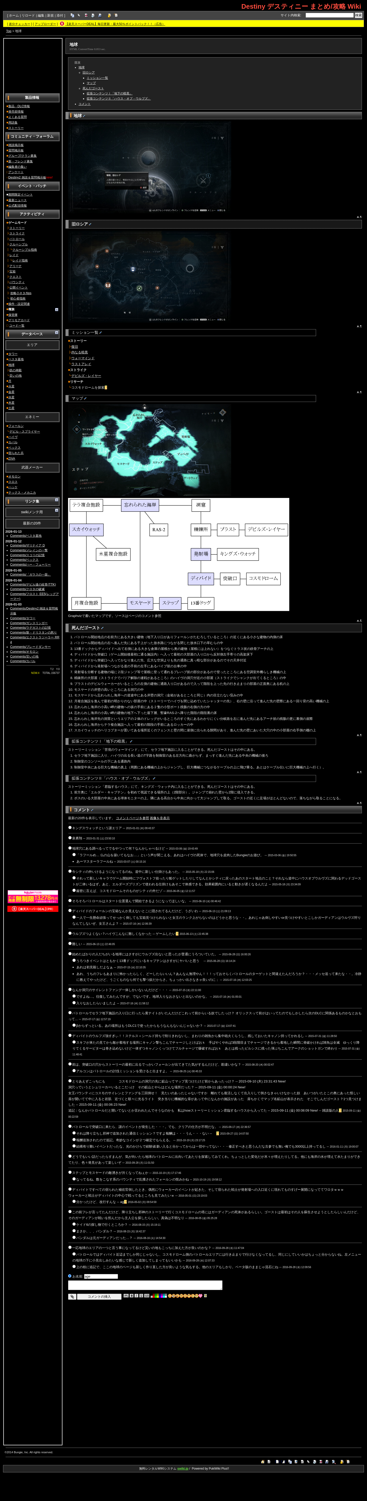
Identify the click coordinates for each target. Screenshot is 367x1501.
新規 (50, 15)
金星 (11, 392)
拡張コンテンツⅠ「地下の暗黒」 (110, 93)
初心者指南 (17, 298)
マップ (91, 83)
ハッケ (13, 487)
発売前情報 (16, 111)
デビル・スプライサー (24, 431)
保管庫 (13, 315)
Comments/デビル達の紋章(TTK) (33, 584)
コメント (84, 104)
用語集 (13, 122)
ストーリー (16, 128)
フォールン (16, 426)
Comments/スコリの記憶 (27, 555)
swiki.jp (182, 1468)
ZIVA (11, 458)
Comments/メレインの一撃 (29, 550)
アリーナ (15, 266)
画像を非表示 (160, 818)
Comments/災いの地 (24, 656)
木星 (11, 402)
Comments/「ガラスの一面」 (30, 574)
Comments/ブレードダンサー (30, 647)
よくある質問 (17, 117)
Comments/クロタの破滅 (27, 589)
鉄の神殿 (15, 370)
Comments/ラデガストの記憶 (30, 627)
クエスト (15, 277)
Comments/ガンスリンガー (29, 623)
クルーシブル (18, 244)
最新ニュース (17, 200)
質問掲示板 (16, 150)
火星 (11, 386)
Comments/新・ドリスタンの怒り (33, 632)
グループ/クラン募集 (22, 156)
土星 (11, 408)
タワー (13, 354)
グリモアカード (19, 320)
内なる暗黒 (79, 352)
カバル (13, 442)
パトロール (17, 239)
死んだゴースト (93, 88)
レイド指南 (20, 260)
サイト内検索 (290, 15)
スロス (13, 482)
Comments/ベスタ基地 (26, 536)
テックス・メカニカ (22, 492)
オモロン (14, 476)
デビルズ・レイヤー (86, 376)
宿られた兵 (16, 453)
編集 (41, 15)
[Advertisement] (32, 65)
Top (8, 31)
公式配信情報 (17, 205)
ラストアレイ (81, 364)
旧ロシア (89, 72)
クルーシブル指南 (24, 250)
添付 (60, 15)
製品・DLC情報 (19, 106)
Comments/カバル (23, 661)
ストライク (17, 233)
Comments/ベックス (24, 560)
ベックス (14, 447)
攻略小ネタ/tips (20, 293)
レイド (14, 255)
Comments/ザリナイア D (27, 545)
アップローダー (45, 24)
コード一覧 (16, 325)
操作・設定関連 (19, 304)
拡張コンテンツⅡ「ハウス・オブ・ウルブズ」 (119, 98)
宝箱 (12, 271)
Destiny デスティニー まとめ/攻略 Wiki (301, 6)
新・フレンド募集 (20, 161)
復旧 (74, 347)
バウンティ (17, 282)
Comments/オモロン (24, 651)
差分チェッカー (19, 24)
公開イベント (18, 287)
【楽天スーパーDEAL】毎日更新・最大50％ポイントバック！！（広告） (115, 24)
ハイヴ (13, 437)
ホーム (14, 15)
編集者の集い (17, 167)
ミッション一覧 (97, 78)
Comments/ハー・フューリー (30, 564)
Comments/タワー (23, 618)
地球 (11, 365)
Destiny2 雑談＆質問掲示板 (27, 177)
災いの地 (15, 375)
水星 (11, 397)
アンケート (16, 172)
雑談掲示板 (16, 145)
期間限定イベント (20, 194)
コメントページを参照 (132, 818)
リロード (28, 15)
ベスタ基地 (16, 359)
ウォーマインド (83, 358)
